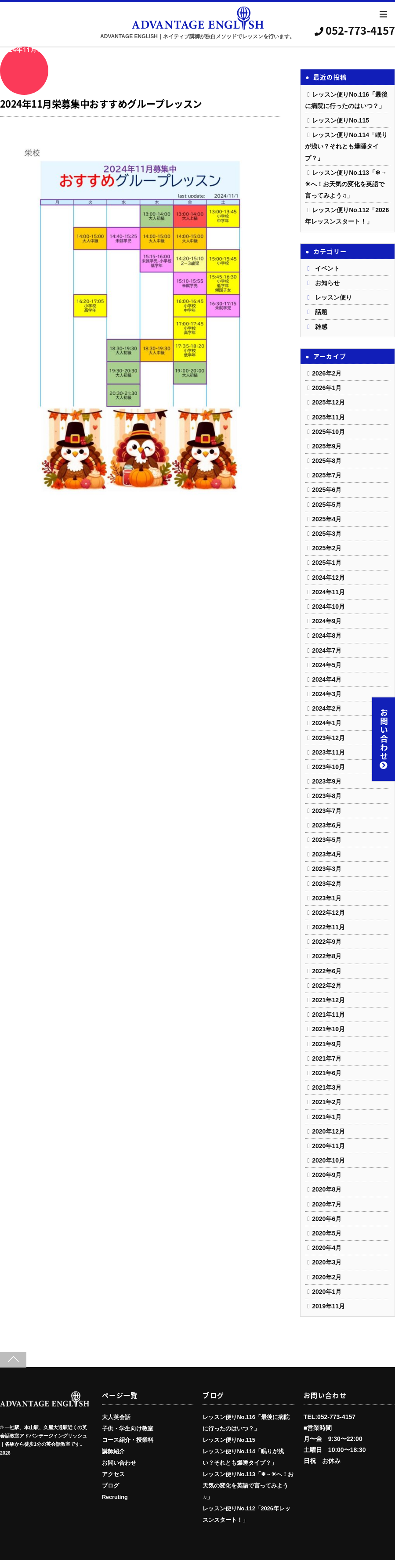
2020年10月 (328, 1160)
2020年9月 (326, 1174)
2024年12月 (328, 577)
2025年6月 (326, 489)
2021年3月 (326, 1087)
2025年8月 (326, 460)
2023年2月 (326, 883)
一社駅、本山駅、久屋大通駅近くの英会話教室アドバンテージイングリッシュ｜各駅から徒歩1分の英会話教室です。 (43, 1436)
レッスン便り (333, 297)
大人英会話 (116, 1417)
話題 (321, 311)
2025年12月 (328, 402)
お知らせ (327, 282)
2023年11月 (328, 752)
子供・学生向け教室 (127, 1429)
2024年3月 (326, 693)
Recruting (115, 1497)
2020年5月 (326, 1233)
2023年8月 (326, 795)
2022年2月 (326, 985)
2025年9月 (326, 446)
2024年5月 (326, 664)
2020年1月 (326, 1291)
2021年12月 (328, 1000)
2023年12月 (328, 737)
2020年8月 (326, 1189)
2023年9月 (326, 781)
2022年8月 (326, 956)
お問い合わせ (384, 739)
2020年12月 (328, 1131)
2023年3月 (326, 868)
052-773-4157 (355, 30)
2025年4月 (326, 519)
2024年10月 (328, 606)
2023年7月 (326, 810)
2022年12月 (328, 912)
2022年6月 (326, 971)
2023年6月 (326, 825)
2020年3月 (326, 1262)
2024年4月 (326, 679)
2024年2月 (326, 708)
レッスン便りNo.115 (340, 120)
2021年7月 (326, 1058)
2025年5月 (326, 504)
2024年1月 (326, 722)
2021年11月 (328, 1014)
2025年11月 (328, 417)
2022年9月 (326, 941)
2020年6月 (326, 1218)
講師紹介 (113, 1451)
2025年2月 (326, 548)
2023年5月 (326, 839)
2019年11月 (328, 1306)
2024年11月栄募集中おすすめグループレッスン (101, 103)
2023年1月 (326, 898)
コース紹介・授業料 (127, 1440)
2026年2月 (326, 373)
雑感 (321, 326)
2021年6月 (326, 1072)
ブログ (110, 1486)
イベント (327, 268)
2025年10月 (328, 431)
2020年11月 (328, 1145)
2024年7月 (326, 650)
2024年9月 (326, 621)
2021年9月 (326, 1043)
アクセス (113, 1474)
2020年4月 (326, 1247)
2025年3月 (326, 533)
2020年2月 (326, 1277)
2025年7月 (326, 475)
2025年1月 (326, 562)
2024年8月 (326, 635)
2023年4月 (326, 854)
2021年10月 (328, 1029)
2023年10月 (328, 766)
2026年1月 (326, 387)
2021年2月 (326, 1101)
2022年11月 (328, 927)
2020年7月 (326, 1204)
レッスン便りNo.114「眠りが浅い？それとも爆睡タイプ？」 (346, 146)
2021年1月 (326, 1116)
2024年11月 (328, 592)
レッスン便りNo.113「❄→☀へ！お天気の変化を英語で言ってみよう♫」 (346, 184)
